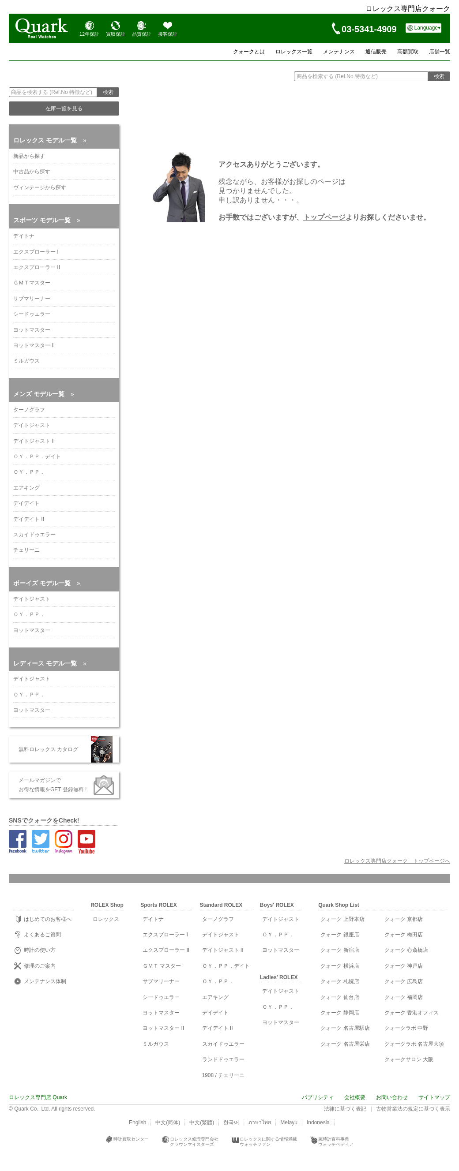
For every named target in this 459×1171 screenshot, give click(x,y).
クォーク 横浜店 (339, 966)
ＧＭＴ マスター (162, 966)
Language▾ (427, 28)
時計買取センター (131, 1139)
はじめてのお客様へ (47, 919)
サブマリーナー (31, 299)
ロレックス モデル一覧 (50, 140)
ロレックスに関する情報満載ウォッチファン (268, 1142)
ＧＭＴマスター (31, 283)
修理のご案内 (40, 966)
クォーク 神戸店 (403, 966)
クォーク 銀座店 (339, 935)
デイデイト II (28, 519)
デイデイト (26, 503)
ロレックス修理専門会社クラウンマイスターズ (194, 1142)
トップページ (324, 217)
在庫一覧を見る (64, 108)
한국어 (231, 1122)
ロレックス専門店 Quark (38, 1097)
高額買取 (407, 52)
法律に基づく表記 (345, 1109)
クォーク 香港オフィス (411, 1013)
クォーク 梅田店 (403, 935)
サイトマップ (434, 1097)
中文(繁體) (201, 1122)
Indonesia (318, 1122)
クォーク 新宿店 (339, 950)
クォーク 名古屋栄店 (344, 1044)
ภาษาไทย (259, 1122)
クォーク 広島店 (403, 981)
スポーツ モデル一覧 (46, 220)
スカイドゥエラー (34, 534)
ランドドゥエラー (223, 1059)
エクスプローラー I (36, 252)
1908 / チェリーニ (223, 1075)
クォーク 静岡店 (339, 1013)
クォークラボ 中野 (406, 1028)
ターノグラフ (29, 410)
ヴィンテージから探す (39, 187)
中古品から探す (31, 171)
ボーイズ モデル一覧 (46, 583)
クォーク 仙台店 (339, 997)
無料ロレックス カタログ (45, 749)
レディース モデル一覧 (50, 663)
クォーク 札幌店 (339, 981)
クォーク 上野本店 (342, 919)
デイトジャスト (31, 425)
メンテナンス (339, 52)
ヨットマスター (31, 330)
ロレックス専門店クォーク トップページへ (397, 861)
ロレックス (106, 919)
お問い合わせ (392, 1097)
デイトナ (23, 236)
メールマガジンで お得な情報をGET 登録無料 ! (50, 784)
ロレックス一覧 (293, 52)
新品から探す (29, 156)
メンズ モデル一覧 (43, 393)
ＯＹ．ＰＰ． (29, 472)
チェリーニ (26, 550)
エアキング (26, 488)
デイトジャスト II (34, 441)
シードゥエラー (31, 314)
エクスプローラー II (36, 267)
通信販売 (376, 52)
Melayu (288, 1122)
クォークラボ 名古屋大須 (414, 1044)
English (137, 1122)
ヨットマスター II (34, 345)
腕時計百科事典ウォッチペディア (336, 1142)
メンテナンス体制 (45, 981)
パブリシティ (318, 1097)
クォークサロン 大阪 (408, 1059)
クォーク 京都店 (403, 919)
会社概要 (354, 1097)
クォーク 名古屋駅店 (344, 1028)
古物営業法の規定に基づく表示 (413, 1109)
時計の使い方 (40, 950)
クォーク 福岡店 (403, 997)
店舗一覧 (439, 52)
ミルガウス (26, 361)
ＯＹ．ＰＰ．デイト (37, 456)
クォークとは (249, 52)
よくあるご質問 (42, 935)
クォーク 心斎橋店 (406, 950)
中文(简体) (167, 1122)
